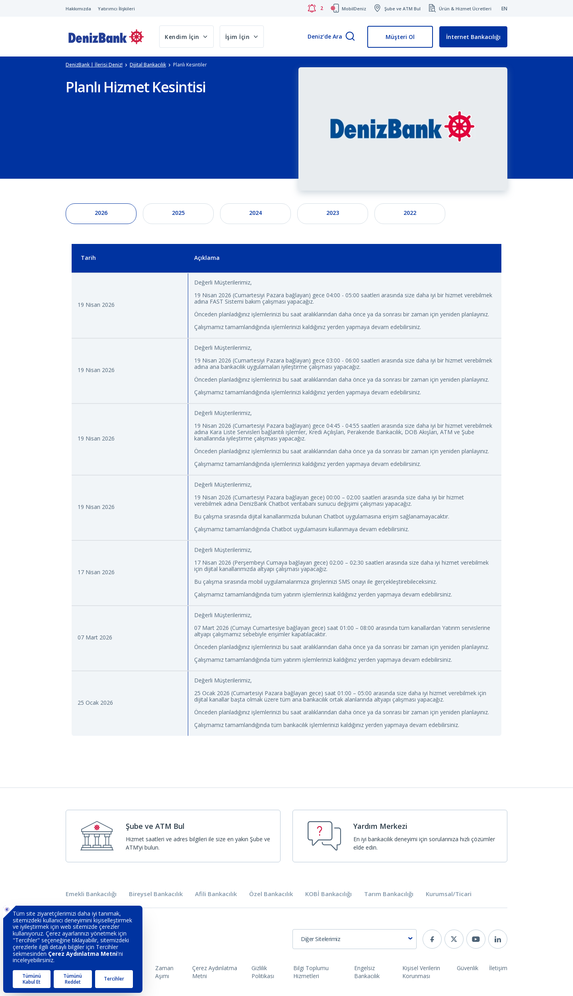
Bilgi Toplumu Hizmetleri (311, 972)
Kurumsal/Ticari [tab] (449, 894)
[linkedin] (497, 939)
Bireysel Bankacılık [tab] (156, 894)
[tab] (101, 213)
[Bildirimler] (315, 8)
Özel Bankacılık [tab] (271, 894)
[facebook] (432, 939)
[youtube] (475, 939)
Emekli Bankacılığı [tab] (91, 894)
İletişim (498, 968)
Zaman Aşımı (164, 972)
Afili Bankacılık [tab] (216, 894)
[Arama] (350, 36)
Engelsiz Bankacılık (367, 972)
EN (504, 8)
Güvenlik (467, 968)
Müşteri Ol (400, 37)
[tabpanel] (286, 496)
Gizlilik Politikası (262, 972)
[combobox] (354, 939)
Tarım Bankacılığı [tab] (388, 894)
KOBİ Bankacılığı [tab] (328, 894)
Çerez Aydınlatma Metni (214, 972)
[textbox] (354, 939)
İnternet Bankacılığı (473, 37)
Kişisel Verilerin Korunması (421, 972)
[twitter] (454, 939)
